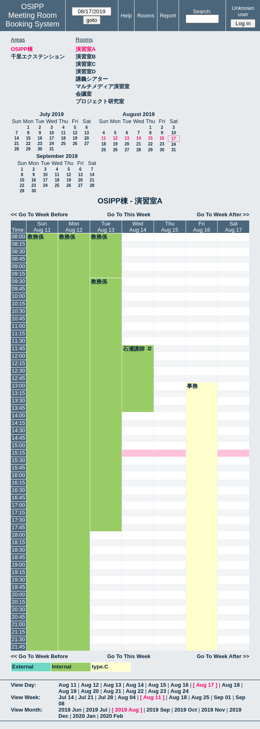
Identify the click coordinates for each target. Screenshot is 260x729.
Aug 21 (112, 691)
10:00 (18, 296)
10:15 (18, 303)
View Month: (26, 710)
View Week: (25, 697)
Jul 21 (85, 697)
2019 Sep (158, 710)
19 (75, 138)
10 (51, 133)
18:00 (18, 535)
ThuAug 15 (169, 226)
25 (63, 143)
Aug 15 (157, 685)
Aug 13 (112, 685)
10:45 (18, 318)
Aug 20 (90, 691)
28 (16, 149)
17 (51, 138)
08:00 (18, 236)
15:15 (18, 453)
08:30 (18, 251)
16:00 (18, 475)
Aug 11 (67, 685)
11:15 (18, 333)
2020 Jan (84, 716)
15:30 (18, 460)
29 (28, 149)
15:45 (18, 468)
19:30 (18, 579)
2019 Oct (185, 710)
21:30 (18, 639)
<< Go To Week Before (39, 214)
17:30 (18, 520)
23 (39, 143)
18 (63, 138)
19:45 (18, 587)
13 (86, 133)
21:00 (18, 624)
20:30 (18, 609)
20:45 (18, 617)
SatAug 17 (233, 226)
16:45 (18, 497)
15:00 (18, 445)
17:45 (18, 527)
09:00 (18, 266)
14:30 (18, 430)
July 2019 (51, 114)
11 (63, 133)
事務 (192, 386)
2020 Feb (111, 716)
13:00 (18, 386)
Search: (202, 11)
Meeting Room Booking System (32, 19)
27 (86, 143)
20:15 (18, 602)
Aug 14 (135, 685)
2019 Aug (127, 710)
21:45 (18, 647)
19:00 (18, 565)
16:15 (18, 483)
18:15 (18, 542)
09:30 (18, 281)
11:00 (18, 326)
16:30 (18, 490)
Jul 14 (66, 697)
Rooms (145, 15)
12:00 (18, 356)
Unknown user (243, 11)
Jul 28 (105, 697)
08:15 (18, 244)
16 (39, 138)
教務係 (35, 237)
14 (16, 138)
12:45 (18, 378)
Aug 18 (231, 685)
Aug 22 (135, 691)
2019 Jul (96, 710)
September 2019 (57, 156)
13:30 (18, 400)
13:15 (18, 393)
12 (75, 133)
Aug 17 (205, 685)
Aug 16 (180, 685)
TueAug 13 (105, 226)
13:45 (18, 408)
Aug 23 (157, 691)
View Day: (23, 685)
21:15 (18, 632)
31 (51, 149)
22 (28, 143)
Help (126, 15)
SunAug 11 (42, 226)
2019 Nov (213, 710)
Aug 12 (90, 685)
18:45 (18, 557)
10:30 (18, 311)
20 (86, 138)
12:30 (18, 371)
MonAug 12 (74, 226)
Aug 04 (126, 697)
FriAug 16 (201, 226)
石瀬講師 (138, 348)
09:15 (18, 274)
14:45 (18, 438)
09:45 (18, 289)
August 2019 (139, 114)
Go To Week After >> (223, 214)
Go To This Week (128, 214)
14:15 (18, 423)
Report (168, 15)
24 (51, 143)
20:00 (18, 594)
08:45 (18, 259)
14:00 (18, 415)
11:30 (18, 341)
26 (75, 143)
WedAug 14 (137, 226)
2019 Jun (70, 710)
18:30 (18, 550)
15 (28, 138)
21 (16, 143)
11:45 (18, 348)
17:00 (18, 505)
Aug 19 (67, 691)
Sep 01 (222, 697)
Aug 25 (200, 697)
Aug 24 (180, 691)
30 (39, 149)
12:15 (18, 363)
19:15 (18, 572)
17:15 (18, 512)
